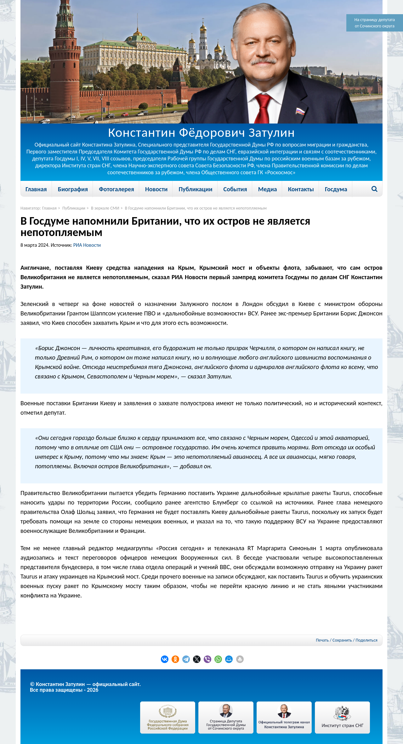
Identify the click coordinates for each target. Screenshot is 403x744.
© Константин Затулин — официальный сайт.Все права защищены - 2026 (85, 687)
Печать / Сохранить (334, 640)
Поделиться (366, 640)
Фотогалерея (116, 189)
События (235, 189)
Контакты (301, 189)
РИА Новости (87, 245)
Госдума (336, 189)
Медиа (267, 189)
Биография (73, 189)
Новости (156, 189)
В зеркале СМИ (105, 208)
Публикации (195, 189)
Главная (36, 189)
